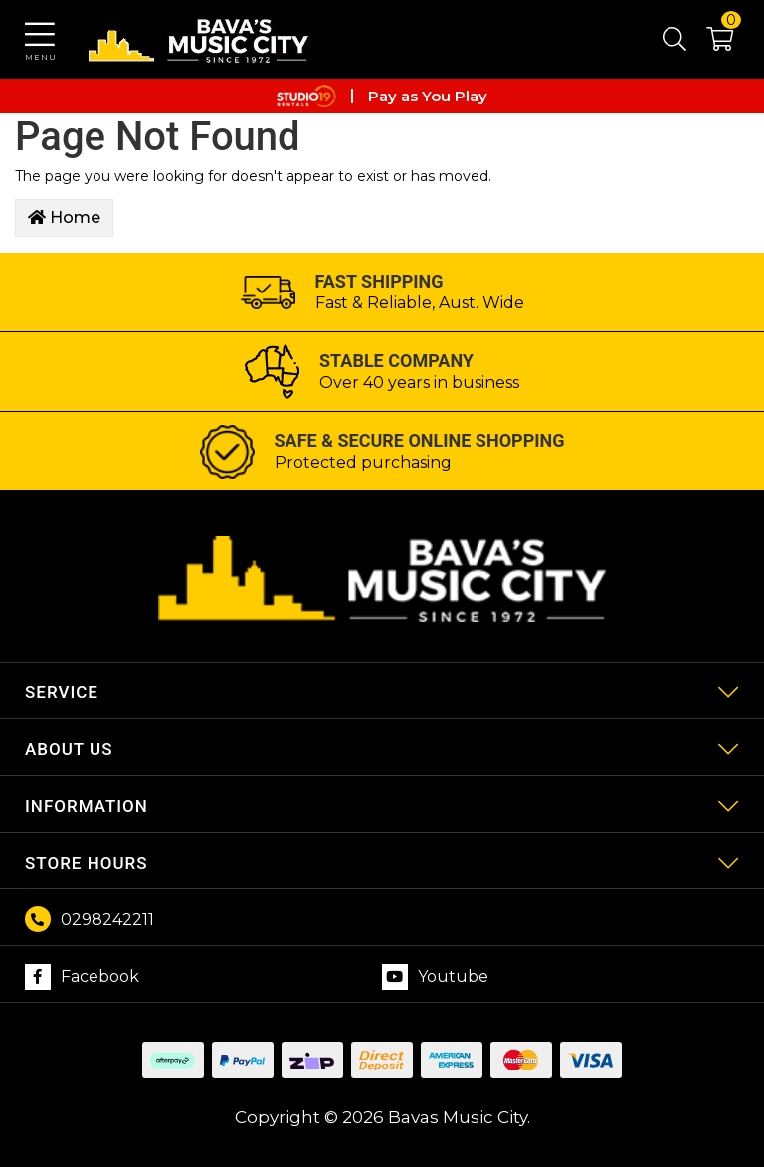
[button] (709, 43)
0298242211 (107, 919)
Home (64, 217)
